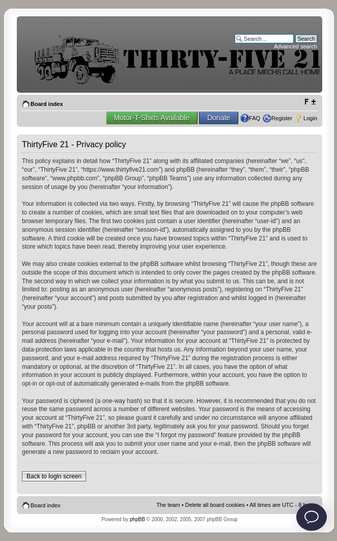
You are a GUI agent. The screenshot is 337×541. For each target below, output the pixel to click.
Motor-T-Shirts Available (151, 118)
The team (168, 505)
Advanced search (295, 46)
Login (310, 118)
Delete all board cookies (215, 505)
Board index (47, 104)
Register (281, 118)
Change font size (309, 101)
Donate (218, 118)
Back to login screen (53, 476)
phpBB (137, 519)
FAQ (254, 118)
